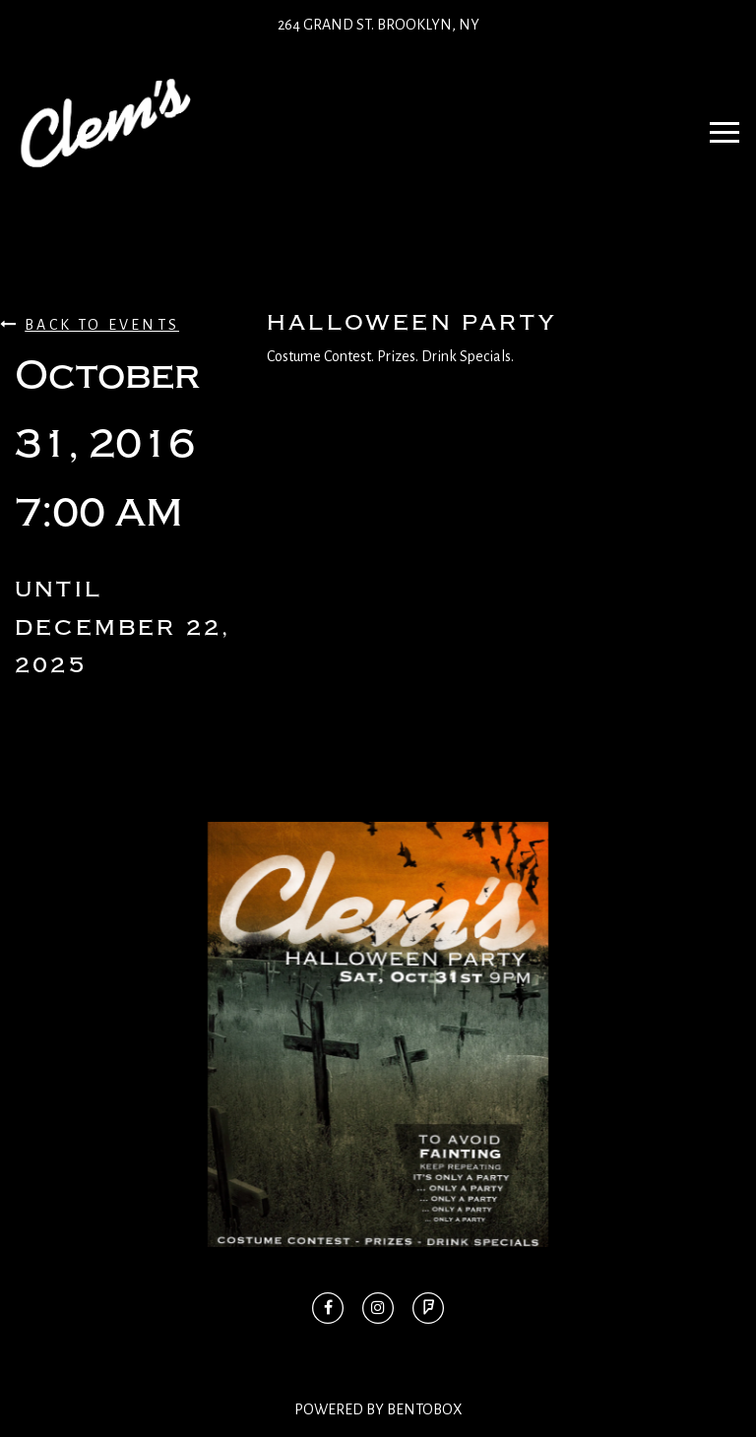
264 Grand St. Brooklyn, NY (378, 24)
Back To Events (89, 324)
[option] (378, 1034)
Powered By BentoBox (378, 1409)
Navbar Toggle (718, 123)
